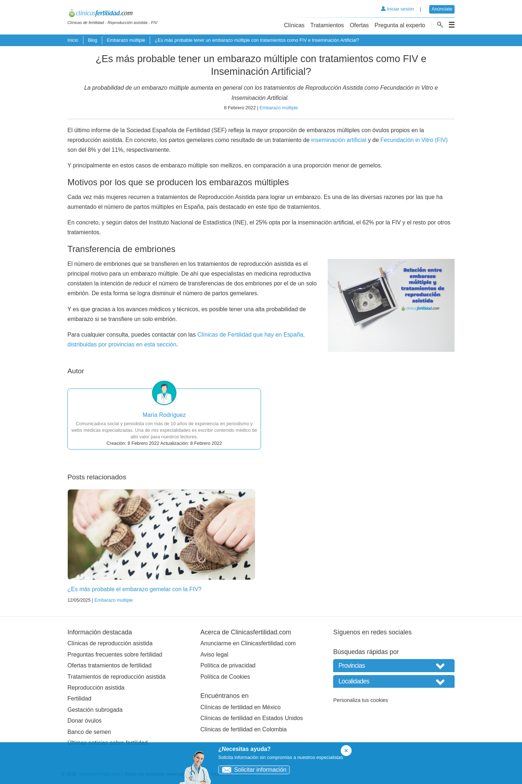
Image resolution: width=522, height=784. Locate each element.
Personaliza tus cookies (360, 700)
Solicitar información (252, 770)
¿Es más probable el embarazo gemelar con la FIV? (134, 589)
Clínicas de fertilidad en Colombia (243, 729)
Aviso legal (214, 654)
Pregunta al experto (399, 25)
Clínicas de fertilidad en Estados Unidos (251, 718)
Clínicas (294, 25)
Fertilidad (79, 698)
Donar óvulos (84, 721)
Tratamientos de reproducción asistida (116, 677)
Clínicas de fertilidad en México (240, 707)
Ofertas (359, 25)
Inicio (72, 40)
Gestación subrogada (95, 710)
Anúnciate (442, 9)
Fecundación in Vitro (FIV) (414, 140)
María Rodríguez (164, 415)
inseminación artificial (338, 140)
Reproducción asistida (95, 688)
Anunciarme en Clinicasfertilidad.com (248, 643)
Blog (92, 40)
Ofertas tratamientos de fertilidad (109, 665)
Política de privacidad (228, 665)
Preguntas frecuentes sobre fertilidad (114, 654)
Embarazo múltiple (126, 40)
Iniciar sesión (397, 9)
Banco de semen (89, 732)
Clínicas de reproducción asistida (110, 643)
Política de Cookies (225, 677)
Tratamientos (327, 25)
